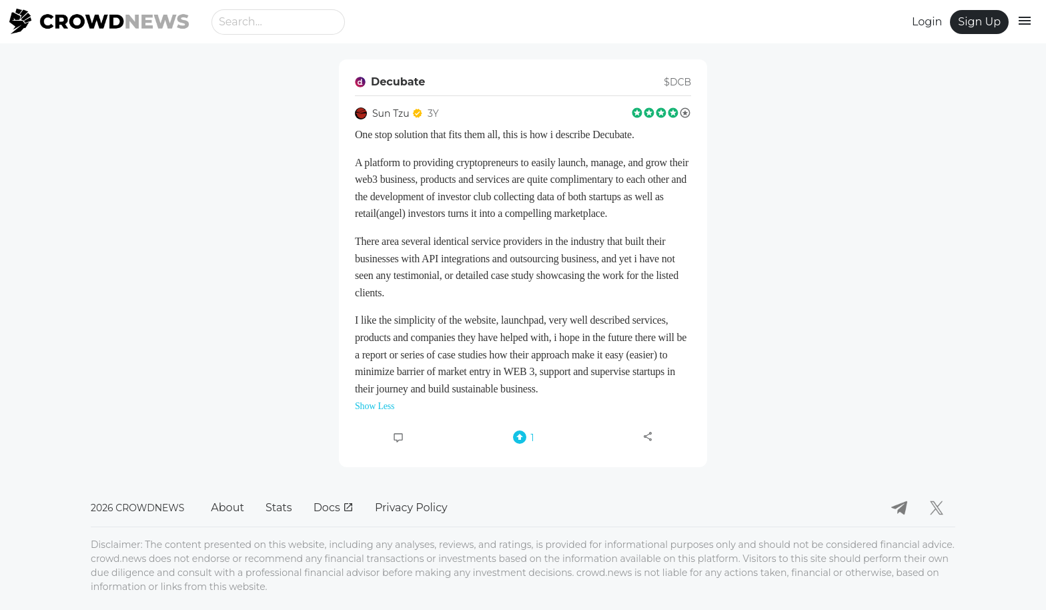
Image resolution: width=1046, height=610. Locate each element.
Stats (279, 507)
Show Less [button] (374, 406)
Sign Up (979, 21)
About (227, 507)
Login (927, 21)
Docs (334, 507)
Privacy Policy (411, 507)
